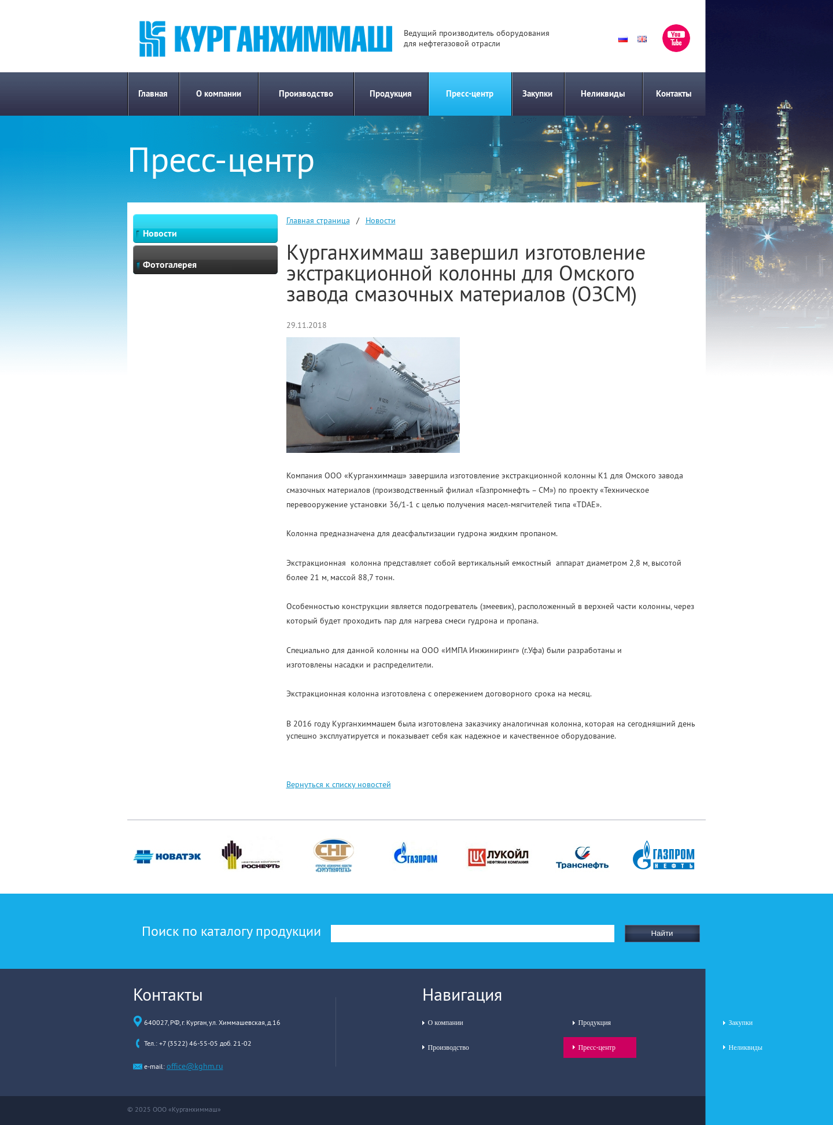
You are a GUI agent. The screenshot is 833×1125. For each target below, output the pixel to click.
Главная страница (318, 220)
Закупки (537, 93)
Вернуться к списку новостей (338, 784)
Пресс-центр (469, 93)
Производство (306, 93)
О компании (218, 93)
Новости (381, 220)
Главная (153, 93)
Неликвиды (603, 93)
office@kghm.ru (195, 1066)
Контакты (674, 93)
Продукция (391, 93)
